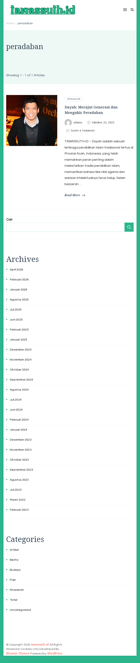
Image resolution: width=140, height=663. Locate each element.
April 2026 (16, 269)
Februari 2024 (19, 419)
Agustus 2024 (19, 389)
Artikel (14, 549)
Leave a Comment (83, 130)
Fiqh (13, 579)
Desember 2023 (21, 439)
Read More (75, 195)
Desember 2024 (21, 349)
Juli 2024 (16, 399)
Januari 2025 (18, 339)
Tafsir (14, 599)
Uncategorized (20, 609)
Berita (14, 559)
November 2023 (21, 449)
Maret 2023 (17, 499)
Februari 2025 (19, 329)
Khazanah (74, 99)
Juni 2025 (16, 319)
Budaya (15, 569)
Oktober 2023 (19, 459)
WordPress (54, 653)
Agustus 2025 (19, 299)
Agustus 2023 (19, 479)
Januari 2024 (18, 429)
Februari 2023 (19, 509)
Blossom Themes (17, 653)
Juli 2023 (16, 489)
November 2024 (21, 359)
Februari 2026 (19, 279)
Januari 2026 (18, 289)
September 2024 (21, 379)
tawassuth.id (39, 644)
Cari (9, 219)
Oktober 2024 (19, 369)
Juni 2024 (16, 409)
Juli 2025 (16, 309)
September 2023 (21, 469)
